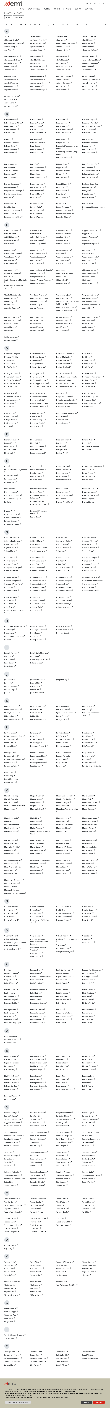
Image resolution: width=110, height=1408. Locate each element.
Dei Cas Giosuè (10, 393)
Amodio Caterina (89, 56)
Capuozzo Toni (88, 240)
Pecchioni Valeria (11, 996)
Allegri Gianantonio (38, 70)
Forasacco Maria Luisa (39, 504)
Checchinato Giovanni (64, 273)
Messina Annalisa (89, 840)
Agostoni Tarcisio (37, 50)
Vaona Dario (35, 1272)
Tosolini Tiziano (10, 1218)
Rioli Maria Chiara (11, 1076)
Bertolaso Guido (10, 164)
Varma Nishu (35, 1275)
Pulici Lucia (86, 1023)
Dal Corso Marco (37, 354)
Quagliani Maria (10, 1036)
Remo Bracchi (61, 1059)
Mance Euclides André (65, 796)
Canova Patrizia (62, 244)
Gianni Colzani (36, 564)
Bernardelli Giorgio (63, 157)
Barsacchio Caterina (64, 129)
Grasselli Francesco (90, 590)
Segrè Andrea (87, 1142)
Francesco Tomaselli (90, 495)
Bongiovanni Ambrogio (13, 190)
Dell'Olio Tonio (9, 406)
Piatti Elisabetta (88, 993)
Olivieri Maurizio (10, 946)
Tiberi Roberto (62, 1202)
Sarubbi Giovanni (89, 1116)
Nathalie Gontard (11, 920)
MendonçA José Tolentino (66, 850)
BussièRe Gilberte (63, 217)
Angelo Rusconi (10, 86)
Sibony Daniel (35, 1165)
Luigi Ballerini (61, 759)
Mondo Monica (36, 873)
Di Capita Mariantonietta (66, 400)
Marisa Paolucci (36, 828)
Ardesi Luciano (88, 76)
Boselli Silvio (35, 197)
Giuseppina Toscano (64, 590)
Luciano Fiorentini (63, 756)
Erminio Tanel (61, 453)
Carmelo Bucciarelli (38, 253)
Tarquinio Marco (36, 1212)
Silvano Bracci (61, 1155)
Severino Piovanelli (37, 1159)
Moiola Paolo (35, 867)
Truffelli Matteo (36, 1225)
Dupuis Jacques (62, 423)
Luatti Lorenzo (36, 766)
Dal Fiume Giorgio (37, 357)
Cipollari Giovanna (89, 283)
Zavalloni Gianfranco (38, 1358)
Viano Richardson (89, 1265)
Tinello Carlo (61, 1205)
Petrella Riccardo (63, 1000)
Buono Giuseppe (63, 207)
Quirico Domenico (11, 1043)
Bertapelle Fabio (88, 149)
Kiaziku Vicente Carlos (13, 719)
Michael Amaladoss (89, 847)
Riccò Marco (87, 1059)
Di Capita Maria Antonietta (66, 403)
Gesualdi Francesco (90, 547)
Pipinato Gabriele (37, 1009)
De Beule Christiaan (12, 380)
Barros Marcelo (62, 126)
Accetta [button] (99, 1402)
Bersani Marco (88, 146)
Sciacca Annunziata (64, 1142)
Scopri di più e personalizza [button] (18, 1402)
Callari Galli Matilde (38, 237)
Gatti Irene (60, 551)
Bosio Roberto (62, 190)
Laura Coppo (35, 743)
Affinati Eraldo (35, 37)
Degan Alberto (88, 387)
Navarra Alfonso (36, 907)
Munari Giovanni (89, 873)
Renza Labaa (61, 1063)
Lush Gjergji (9, 776)
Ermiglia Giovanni (63, 450)
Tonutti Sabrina (88, 1202)
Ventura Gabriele (63, 1268)
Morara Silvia (61, 867)
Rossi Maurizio (62, 1086)
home (21, 9)
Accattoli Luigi (10, 47)
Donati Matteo (36, 426)
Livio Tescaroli (87, 746)
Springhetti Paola (37, 1185)
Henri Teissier (35, 633)
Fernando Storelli (63, 480)
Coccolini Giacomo (11, 308)
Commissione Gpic (63, 298)
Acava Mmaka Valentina (13, 43)
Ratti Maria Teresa (37, 1056)
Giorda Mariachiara (64, 567)
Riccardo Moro (88, 1056)
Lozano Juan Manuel (38, 762)
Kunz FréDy (86, 709)
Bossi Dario (61, 194)
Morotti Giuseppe (63, 873)
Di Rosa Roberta (10, 416)
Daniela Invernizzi (63, 360)
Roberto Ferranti (11, 1083)
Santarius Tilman (63, 1116)
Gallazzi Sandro (36, 538)
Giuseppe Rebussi (37, 581)
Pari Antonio (61, 980)
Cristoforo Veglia (63, 320)
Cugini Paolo (87, 324)
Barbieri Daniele (36, 129)
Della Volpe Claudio (37, 393)
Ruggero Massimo (11, 1096)
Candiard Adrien (62, 237)
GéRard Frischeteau (64, 607)
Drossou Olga (61, 420)
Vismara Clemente (11, 1295)
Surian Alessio (88, 1179)
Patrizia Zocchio (10, 990)
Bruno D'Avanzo (36, 217)
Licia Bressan (87, 733)
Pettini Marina (88, 990)
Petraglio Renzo (62, 996)
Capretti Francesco (89, 237)
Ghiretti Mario (10, 561)
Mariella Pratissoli (11, 831)
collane (57, 9)
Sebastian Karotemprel (91, 1139)
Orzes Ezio (86, 936)
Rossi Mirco (61, 1083)
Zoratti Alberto (62, 1365)
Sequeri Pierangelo (11, 1155)
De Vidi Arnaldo (88, 383)
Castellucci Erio (88, 250)
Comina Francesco (37, 308)
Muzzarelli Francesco (12, 890)
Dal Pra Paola (35, 360)
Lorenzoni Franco (37, 753)
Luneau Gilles (9, 772)
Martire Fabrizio (88, 831)
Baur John (8, 139)
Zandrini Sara (9, 1365)
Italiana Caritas (36, 663)
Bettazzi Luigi (9, 174)
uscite (68, 9)
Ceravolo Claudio (37, 273)
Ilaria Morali (9, 659)
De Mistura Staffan (63, 380)
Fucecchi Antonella (11, 514)
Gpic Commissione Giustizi (92, 581)
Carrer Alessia (35, 260)
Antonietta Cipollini (64, 76)
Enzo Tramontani (63, 440)
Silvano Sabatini (62, 1159)
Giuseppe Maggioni (38, 577)
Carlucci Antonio (36, 250)
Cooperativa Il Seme (90, 295)
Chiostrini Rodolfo (89, 273)
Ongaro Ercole (36, 936)
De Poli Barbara (88, 373)
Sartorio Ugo (87, 1112)
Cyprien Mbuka (10, 340)
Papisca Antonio (62, 973)
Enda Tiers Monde (37, 446)
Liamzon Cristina (63, 746)
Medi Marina (35, 854)
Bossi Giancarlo (62, 197)
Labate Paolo (9, 743)
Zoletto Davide (62, 1355)
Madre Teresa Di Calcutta (14, 806)
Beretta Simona (36, 149)
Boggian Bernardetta (90, 171)
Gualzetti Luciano (37, 600)
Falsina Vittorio (10, 482)
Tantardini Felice (36, 1205)
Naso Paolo (9, 917)
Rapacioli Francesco (12, 1063)
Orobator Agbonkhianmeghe (67, 939)
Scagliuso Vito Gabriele (13, 1136)
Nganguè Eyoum (63, 907)
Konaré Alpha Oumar (38, 719)
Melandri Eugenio (63, 840)
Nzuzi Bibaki (87, 920)
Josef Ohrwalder (36, 693)
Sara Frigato (61, 1122)
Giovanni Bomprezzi (12, 581)
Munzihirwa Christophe (13, 880)
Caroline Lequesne (37, 257)
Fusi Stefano (35, 517)
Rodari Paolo (35, 1079)
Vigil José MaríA (88, 1272)
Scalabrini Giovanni (12, 1139)
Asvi (6, 37)
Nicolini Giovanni (89, 910)
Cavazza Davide (88, 263)
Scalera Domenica (11, 1142)
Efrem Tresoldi (10, 446)
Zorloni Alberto (88, 1352)
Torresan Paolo (88, 1208)
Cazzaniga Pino (10, 270)
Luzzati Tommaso (11, 779)
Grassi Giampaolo (11, 597)
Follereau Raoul (36, 492)
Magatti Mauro (36, 799)
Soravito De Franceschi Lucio (15, 1179)
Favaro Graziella (62, 466)
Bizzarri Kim (61, 174)
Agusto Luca (61, 37)
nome (8, 17)
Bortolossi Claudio (37, 187)
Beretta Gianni (62, 139)
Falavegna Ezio (10, 479)
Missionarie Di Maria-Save (40, 860)
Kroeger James (62, 719)
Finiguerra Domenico (12, 495)
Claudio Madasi (10, 298)
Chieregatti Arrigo (89, 270)
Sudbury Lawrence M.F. (91, 1175)
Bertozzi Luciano (10, 171)
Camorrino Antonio (63, 234)
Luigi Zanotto (87, 753)
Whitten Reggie (10, 1312)
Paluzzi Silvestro (10, 983)
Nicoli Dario (87, 907)
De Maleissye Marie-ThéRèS (67, 377)
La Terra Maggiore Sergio (14, 736)
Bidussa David (62, 164)
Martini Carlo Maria (90, 818)
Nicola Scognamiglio (64, 913)
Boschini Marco (36, 194)
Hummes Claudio (63, 633)
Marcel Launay (88, 796)
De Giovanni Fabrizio (38, 380)
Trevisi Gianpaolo (11, 1232)
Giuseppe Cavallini (37, 590)
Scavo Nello (34, 1142)
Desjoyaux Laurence (64, 397)
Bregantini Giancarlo (12, 210)
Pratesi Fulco (87, 1013)
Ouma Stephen (88, 942)
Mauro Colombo (36, 844)
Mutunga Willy (10, 887)
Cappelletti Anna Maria (91, 230)
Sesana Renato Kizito (38, 1152)
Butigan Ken (87, 204)
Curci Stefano (87, 330)
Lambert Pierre (10, 746)
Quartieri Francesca (12, 1039)
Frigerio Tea (9, 511)
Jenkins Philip (35, 683)
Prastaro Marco (88, 1009)
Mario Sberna (35, 821)
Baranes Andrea (36, 123)
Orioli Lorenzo (36, 956)
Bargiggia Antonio (37, 133)
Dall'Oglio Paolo (36, 364)
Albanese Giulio (62, 50)
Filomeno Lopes (10, 492)
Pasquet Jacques (88, 973)
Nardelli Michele (10, 913)
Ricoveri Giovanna (89, 1066)
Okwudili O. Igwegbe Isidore (15, 942)
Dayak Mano (87, 367)
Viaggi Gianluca (88, 1262)
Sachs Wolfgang (10, 1116)
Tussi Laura (60, 1218)
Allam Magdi (35, 63)
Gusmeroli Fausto (63, 597)
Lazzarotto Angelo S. (38, 746)
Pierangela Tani (10, 1009)
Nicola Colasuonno (63, 917)
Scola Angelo (61, 1146)
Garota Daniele (62, 544)
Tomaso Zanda (62, 1212)
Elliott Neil (34, 443)
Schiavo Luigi (35, 1146)
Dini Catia (8, 426)
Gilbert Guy (61, 564)
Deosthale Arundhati (38, 406)
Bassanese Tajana (89, 119)
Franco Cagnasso (89, 499)
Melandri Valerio (62, 844)
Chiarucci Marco (62, 283)
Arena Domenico (89, 83)
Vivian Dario (61, 1282)
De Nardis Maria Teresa (65, 387)
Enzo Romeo (61, 443)
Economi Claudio (11, 440)
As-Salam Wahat (10, 99)
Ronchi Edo (60, 1076)
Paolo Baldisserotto (64, 970)
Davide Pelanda (88, 364)
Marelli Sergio (9, 821)
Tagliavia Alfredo (11, 1208)
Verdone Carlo (61, 1275)
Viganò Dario (87, 1268)
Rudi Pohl (86, 1083)
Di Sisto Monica (10, 423)
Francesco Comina (89, 489)
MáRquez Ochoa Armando (14, 893)
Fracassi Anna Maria (64, 502)
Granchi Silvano (88, 587)
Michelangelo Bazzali (12, 860)
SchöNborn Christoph (65, 1139)
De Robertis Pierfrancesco (92, 377)
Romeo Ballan (35, 1089)
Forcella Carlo (61, 489)
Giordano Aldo (62, 571)
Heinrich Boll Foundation (14, 636)
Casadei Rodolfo (36, 263)
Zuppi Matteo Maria (90, 1358)
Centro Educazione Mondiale (15, 280)
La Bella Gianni (10, 733)
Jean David (8, 693)
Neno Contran (36, 917)
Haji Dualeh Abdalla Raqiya (15, 626)
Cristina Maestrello (63, 317)
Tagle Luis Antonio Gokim (14, 1205)
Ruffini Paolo (87, 1089)
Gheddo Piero (87, 551)
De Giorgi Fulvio (36, 377)
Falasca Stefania (10, 475)
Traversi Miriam (10, 1228)
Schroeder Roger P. (63, 1136)
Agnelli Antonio (36, 47)
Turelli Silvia (35, 1228)
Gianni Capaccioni (37, 561)
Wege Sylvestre (10, 1308)
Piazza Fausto (87, 1000)
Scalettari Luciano (11, 1146)
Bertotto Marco (10, 167)
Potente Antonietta (63, 1019)
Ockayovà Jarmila (11, 939)
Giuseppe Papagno (63, 581)
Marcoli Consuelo (11, 818)
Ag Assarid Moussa (37, 43)
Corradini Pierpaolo (12, 317)
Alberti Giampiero (89, 37)
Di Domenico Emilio (64, 406)
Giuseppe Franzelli (37, 587)
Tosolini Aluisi (9, 1222)
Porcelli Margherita (64, 1016)
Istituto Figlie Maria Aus (39, 659)
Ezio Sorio (86, 450)
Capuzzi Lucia (9, 250)
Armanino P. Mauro (89, 89)
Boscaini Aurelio (36, 190)
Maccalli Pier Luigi (11, 796)
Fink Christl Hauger (12, 499)
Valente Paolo (9, 1262)
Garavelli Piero (61, 538)
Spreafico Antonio (37, 1179)
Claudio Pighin (10, 301)
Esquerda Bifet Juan (90, 443)
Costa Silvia (8, 330)
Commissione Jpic (63, 295)
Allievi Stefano (62, 56)
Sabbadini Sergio (11, 1112)
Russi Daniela (9, 1099)
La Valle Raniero (10, 739)
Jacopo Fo (8, 683)
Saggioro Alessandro (12, 1122)
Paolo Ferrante (36, 980)
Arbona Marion (62, 86)
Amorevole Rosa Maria (91, 60)
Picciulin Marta (88, 1003)
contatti (89, 9)
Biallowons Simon (37, 171)
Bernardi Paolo (88, 139)
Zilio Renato (35, 1365)
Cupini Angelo (88, 327)
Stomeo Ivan (61, 1185)
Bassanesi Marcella (89, 123)
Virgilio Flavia (9, 1292)
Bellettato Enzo (10, 152)
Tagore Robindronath (12, 1212)
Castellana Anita (62, 260)
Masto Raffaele (10, 844)
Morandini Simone (63, 863)
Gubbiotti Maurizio (37, 604)
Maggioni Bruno (36, 802)
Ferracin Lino (87, 470)
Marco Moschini (88, 806)
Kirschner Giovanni (37, 706)
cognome (18, 17)
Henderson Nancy (37, 626)
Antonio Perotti (62, 80)
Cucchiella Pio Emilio (90, 317)
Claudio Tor (9, 305)
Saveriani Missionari (90, 1119)
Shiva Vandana (36, 1162)
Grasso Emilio (9, 600)
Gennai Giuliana (88, 538)
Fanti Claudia (35, 466)
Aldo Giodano (87, 47)
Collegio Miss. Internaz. (39, 298)
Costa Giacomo (10, 327)
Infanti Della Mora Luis (39, 653)
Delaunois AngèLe (11, 400)
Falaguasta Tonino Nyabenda (15, 470)
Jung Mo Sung (62, 679)
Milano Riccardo (10, 873)
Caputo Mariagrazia (90, 244)
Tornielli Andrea (88, 1205)
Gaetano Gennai (10, 544)
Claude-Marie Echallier (13, 295)
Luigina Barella (88, 756)
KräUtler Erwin (88, 706)
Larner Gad (34, 736)
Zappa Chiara (35, 1355)
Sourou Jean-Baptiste (38, 1172)
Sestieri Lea (34, 1155)
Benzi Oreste (35, 146)
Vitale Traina (35, 1282)
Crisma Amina (35, 324)
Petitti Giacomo (62, 993)
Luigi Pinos (60, 766)
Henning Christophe (38, 629)
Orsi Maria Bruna (63, 948)
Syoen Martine (88, 1182)
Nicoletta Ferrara (63, 920)
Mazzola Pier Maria (37, 850)
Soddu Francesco (88, 1165)
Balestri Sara (9, 133)
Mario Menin (35, 825)
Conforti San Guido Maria (66, 307)
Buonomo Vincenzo (64, 210)
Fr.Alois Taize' (61, 499)
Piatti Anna (86, 996)
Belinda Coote (10, 146)
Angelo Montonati (37, 76)
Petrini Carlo (61, 1003)
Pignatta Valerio (10, 1019)
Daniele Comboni (63, 367)
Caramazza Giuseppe (12, 253)
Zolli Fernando (62, 1358)
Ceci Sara (8, 277)
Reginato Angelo (37, 1069)
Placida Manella (36, 1019)
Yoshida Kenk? (10, 1338)
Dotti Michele (61, 416)
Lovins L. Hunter (36, 759)
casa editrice (34, 9)
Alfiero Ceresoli (10, 66)
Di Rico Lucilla (9, 413)
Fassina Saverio (36, 476)
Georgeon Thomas (89, 541)
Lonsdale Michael (11, 756)
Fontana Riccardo (37, 501)
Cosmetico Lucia (10, 324)
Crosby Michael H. (63, 324)
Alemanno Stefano (89, 50)
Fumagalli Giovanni (12, 524)
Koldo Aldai (34, 716)
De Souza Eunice (89, 380)
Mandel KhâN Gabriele (65, 799)
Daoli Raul (86, 354)
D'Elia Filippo (9, 360)
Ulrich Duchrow (10, 1245)
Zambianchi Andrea (12, 1355)
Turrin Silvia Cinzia (37, 1232)
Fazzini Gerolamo (63, 470)
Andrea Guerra (10, 76)
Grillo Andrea (9, 604)
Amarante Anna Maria (64, 66)
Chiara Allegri (61, 280)
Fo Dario (7, 502)
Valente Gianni (10, 1265)
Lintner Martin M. (89, 743)
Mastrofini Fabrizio (11, 847)
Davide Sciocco (88, 360)
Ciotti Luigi (86, 280)
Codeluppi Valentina (38, 295)
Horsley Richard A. (37, 639)
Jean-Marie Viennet (37, 679)
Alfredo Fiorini (36, 56)
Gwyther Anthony (63, 604)
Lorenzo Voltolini (11, 766)
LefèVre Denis (61, 736)
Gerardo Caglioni (89, 544)
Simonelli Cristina (89, 1152)
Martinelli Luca (62, 821)
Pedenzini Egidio (11, 1003)
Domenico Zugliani (37, 420)
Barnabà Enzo (61, 119)
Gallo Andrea (35, 544)
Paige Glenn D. (10, 980)
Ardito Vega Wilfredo (90, 80)
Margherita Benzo (11, 828)
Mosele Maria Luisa (89, 870)
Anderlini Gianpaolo (90, 63)
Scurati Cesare (87, 1136)
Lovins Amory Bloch (38, 756)
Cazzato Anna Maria (12, 273)
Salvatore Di (35, 1116)
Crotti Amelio (61, 327)
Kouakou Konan (62, 709)
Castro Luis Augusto (90, 257)
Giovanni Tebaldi (11, 577)
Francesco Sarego (89, 492)
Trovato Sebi (35, 1222)
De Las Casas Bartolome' (40, 387)
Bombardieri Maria (89, 177)
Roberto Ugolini (10, 1089)
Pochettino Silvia (37, 1023)
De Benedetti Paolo (12, 377)
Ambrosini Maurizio (63, 70)
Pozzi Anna (60, 1023)
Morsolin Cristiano (89, 860)
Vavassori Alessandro (64, 1262)
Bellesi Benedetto (11, 149)
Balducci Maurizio (11, 129)
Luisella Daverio (88, 762)
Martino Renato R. (89, 828)
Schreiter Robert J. (63, 1132)
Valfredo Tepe (9, 1275)
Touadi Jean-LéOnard (12, 1225)
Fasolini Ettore (36, 473)
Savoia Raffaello (10, 1132)
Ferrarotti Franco (88, 476)
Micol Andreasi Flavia (12, 867)
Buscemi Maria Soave (64, 214)
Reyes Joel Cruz (62, 1066)
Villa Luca (86, 1275)
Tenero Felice (61, 1199)
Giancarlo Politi (36, 557)
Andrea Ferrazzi (10, 80)
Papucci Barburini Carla (65, 976)
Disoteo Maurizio (37, 413)
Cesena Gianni (61, 270)
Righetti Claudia (88, 1069)
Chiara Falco (61, 277)
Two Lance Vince (63, 1225)
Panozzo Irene (36, 970)
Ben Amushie (35, 139)
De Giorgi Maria (36, 373)
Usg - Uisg (8, 1248)
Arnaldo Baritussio (11, 96)
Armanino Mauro (89, 86)
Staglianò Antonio (63, 1172)
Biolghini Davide (62, 171)
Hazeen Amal (9, 633)
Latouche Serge (36, 739)
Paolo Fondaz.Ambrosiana (40, 976)
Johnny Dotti (35, 689)
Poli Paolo (60, 1009)
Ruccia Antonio (88, 1079)
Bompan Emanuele (12, 184)
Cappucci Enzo (87, 234)
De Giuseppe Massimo (39, 383)
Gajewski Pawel (10, 547)
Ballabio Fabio (36, 119)
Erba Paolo (60, 446)
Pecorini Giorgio (10, 1000)
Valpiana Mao (35, 1265)
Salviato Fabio (35, 1119)
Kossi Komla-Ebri (62, 706)
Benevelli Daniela (37, 143)
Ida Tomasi (8, 656)
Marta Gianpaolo (63, 818)
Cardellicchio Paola (11, 257)
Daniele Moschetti (63, 364)
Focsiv (6, 466)
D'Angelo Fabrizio (11, 357)
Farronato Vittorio (37, 470)
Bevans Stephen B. (37, 167)
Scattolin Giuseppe (37, 1139)
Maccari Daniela (10, 802)
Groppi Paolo (35, 597)
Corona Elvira (87, 308)
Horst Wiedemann (63, 626)
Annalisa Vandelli (37, 80)
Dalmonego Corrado (64, 354)
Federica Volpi (62, 476)
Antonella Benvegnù (38, 89)
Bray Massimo (9, 207)
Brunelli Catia (35, 207)
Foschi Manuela (62, 492)
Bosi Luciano (61, 187)
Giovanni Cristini (88, 567)
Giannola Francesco (38, 571)
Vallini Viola (35, 1262)
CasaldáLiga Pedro (63, 250)
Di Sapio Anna (10, 420)
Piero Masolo (9, 1016)
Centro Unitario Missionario (41, 270)
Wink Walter (9, 1318)
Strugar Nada (87, 1172)
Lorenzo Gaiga (10, 762)
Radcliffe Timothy (11, 1056)
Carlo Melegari (10, 263)
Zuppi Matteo (87, 1355)
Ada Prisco (8, 50)
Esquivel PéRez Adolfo (90, 446)
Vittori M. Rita (35, 1292)
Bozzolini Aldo (88, 194)
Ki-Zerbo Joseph (10, 716)
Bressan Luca (9, 214)
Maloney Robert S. (37, 809)
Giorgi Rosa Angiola (90, 557)
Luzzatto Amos (10, 782)
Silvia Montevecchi (63, 1162)
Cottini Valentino (36, 317)
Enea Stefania (35, 450)
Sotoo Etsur (8, 1182)
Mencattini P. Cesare (64, 847)
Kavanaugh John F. (11, 706)
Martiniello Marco (89, 825)
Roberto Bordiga (11, 1086)
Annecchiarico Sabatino (39, 83)
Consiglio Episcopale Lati (66, 310)
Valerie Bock (9, 1272)
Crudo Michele (62, 330)
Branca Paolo (9, 204)
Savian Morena (88, 1122)
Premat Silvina (88, 1016)
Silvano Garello (62, 1152)
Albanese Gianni (62, 47)
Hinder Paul (35, 636)
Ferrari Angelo (88, 473)
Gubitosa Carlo (36, 607)
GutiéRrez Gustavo (63, 600)
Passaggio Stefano (89, 976)
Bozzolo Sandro (88, 197)
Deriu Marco (61, 393)
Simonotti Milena (89, 1155)
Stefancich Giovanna (64, 1175)
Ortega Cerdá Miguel (64, 951)
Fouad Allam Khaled (64, 495)
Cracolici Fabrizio (36, 320)
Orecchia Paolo (36, 953)
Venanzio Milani (62, 1265)
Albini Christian (88, 40)
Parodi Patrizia (62, 983)
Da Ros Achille (10, 367)
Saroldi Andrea (62, 1126)
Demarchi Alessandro (38, 397)
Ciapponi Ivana (88, 277)
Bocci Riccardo (62, 177)
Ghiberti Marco (10, 557)
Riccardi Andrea (62, 1069)
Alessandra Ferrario (12, 56)
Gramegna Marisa (89, 584)
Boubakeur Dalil (88, 187)
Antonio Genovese (63, 83)
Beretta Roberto (36, 152)
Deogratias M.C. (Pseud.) (39, 403)
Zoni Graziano (61, 1362)
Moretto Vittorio (62, 870)
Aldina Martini (88, 43)
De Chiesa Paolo (10, 387)
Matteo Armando (11, 854)
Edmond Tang (9, 443)
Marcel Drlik (87, 799)
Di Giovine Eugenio (89, 397)
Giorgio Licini (87, 561)
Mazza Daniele (36, 847)
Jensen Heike (35, 686)
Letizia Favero (61, 743)
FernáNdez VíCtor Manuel (92, 466)
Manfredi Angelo (63, 802)
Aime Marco (61, 40)
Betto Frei (34, 164)
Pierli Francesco (10, 1013)
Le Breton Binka (62, 733)
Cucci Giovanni (88, 320)
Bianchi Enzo (35, 174)
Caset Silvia (60, 253)
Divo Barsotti (35, 416)
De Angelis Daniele (11, 373)
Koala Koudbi (35, 713)
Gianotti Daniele (62, 557)
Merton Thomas (62, 854)
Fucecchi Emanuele (12, 518)
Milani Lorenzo (10, 870)
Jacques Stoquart (11, 686)
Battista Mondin (88, 129)
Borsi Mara (8, 197)
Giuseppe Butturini (37, 584)
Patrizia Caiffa (87, 983)
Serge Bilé (8, 1162)
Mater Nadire (9, 850)
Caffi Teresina (9, 234)
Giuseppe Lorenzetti (64, 587)
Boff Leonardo (88, 167)
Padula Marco (9, 976)
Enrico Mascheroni (37, 453)
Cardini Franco (10, 260)
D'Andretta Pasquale (12, 354)
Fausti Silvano (35, 480)
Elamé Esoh (9, 453)
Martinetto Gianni (63, 828)
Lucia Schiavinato (63, 753)
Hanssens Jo (9, 629)
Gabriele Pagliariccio (12, 541)
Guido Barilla (35, 610)
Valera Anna (9, 1268)
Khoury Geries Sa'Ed (12, 713)
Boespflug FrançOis (90, 164)
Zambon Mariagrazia (12, 1358)
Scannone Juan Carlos (39, 1132)
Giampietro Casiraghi (12, 567)
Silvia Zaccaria (62, 1165)
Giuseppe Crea (62, 584)
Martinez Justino (62, 831)
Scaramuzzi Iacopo (37, 1136)
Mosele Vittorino (89, 867)
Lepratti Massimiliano (64, 739)
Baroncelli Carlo (62, 123)
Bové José (86, 190)
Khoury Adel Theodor (12, 709)
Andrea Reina (87, 66)
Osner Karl (86, 939)
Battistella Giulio (88, 133)
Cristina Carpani (36, 330)
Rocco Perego (35, 1076)
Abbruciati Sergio (11, 40)
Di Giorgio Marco (88, 393)
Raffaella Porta (10, 1059)
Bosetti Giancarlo (63, 184)
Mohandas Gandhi (37, 863)
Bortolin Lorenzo (37, 184)
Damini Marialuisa (63, 357)
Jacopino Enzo (9, 679)
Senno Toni (8, 1152)
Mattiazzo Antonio (37, 840)
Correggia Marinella (12, 320)
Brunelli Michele (36, 210)
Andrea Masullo (88, 70)
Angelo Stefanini (10, 89)
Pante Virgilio (35, 973)
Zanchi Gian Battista (12, 1362)
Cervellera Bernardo (38, 283)
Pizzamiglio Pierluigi (38, 1016)
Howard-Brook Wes (64, 629)
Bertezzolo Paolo (89, 152)
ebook (78, 9)
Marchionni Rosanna (90, 802)
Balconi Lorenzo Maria (13, 123)
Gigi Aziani (60, 561)
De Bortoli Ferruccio (12, 383)
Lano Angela (35, 733)
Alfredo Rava (9, 70)
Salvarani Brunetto (37, 1112)
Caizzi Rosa (8, 244)
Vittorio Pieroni (36, 1295)
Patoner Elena (88, 980)
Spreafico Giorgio (37, 1182)
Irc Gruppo (34, 656)
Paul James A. (9, 993)
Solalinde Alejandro (12, 1172)
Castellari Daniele (63, 263)
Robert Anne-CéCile (12, 1079)
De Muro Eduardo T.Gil (65, 383)
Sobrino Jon (87, 1162)
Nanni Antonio (10, 910)
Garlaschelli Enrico (63, 541)
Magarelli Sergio (36, 796)
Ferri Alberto (9, 489)
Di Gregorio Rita (88, 400)
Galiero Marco (10, 551)
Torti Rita (86, 1212)
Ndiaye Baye (35, 910)
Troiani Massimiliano (38, 1218)
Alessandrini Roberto (12, 60)
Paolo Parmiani (36, 983)
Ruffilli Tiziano (87, 1086)
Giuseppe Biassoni (63, 577)
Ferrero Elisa (87, 480)
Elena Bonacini (36, 440)
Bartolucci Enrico (63, 133)
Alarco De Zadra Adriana (66, 43)
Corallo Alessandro (89, 298)
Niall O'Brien (61, 910)
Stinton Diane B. (62, 1179)
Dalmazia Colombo (37, 367)
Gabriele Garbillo (11, 538)
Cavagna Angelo (88, 260)
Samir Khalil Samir (37, 1126)
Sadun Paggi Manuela (13, 1119)
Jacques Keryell (10, 689)
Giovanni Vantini (88, 571)
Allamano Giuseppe (38, 66)
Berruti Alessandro (89, 143)
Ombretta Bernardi (12, 949)
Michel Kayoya (88, 850)
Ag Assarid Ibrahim (38, 40)
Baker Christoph (10, 119)
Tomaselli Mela (62, 1208)
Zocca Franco (61, 1352)
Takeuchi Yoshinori (37, 1199)
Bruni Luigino (35, 214)
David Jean (86, 357)
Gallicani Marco (36, 541)
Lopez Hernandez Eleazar (14, 759)
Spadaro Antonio (37, 1175)
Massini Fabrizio (10, 840)
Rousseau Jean (88, 1076)
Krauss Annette (62, 716)
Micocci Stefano (10, 863)
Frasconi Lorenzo (88, 502)
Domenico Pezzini (37, 423)
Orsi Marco (60, 945)
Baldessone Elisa (11, 126)
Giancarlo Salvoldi (11, 571)
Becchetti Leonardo (11, 143)
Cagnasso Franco (11, 240)
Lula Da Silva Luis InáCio (91, 766)
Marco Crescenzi (88, 809)
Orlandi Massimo (63, 936)
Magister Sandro (36, 806)
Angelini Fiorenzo (11, 83)
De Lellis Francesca (63, 373)
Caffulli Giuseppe (11, 237)
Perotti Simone (62, 990)
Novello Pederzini (89, 917)
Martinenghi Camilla (64, 825)
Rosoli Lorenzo (62, 1079)
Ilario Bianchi (9, 663)
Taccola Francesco (11, 1199)
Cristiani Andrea (36, 327)
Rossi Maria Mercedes (65, 1089)
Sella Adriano (87, 1146)
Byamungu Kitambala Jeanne (93, 207)
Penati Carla (35, 1000)
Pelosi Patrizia (35, 993)
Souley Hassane (10, 1185)
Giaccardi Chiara (10, 564)
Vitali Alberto (35, 1285)
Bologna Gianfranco (90, 174)
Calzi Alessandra (36, 240)
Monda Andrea (36, 870)
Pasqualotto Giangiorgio (92, 970)
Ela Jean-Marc (9, 450)
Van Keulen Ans (36, 1268)
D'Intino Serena (10, 364)
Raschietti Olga (10, 1069)
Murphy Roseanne (11, 883)
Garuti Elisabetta (63, 547)
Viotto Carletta (9, 1285)
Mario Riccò (35, 818)
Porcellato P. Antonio (64, 1013)
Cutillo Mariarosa (11, 337)
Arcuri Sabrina (62, 89)
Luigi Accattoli (61, 762)
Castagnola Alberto (64, 257)
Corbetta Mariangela (90, 305)
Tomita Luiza (87, 1199)
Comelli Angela (36, 305)
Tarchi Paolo (35, 1208)
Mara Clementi (62, 806)
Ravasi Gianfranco (37, 1059)
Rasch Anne (9, 1066)
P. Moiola (7, 970)
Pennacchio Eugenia (38, 1003)
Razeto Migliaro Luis (38, 1063)
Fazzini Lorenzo (62, 473)
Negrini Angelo (36, 913)
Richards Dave (88, 1063)
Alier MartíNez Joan (37, 60)
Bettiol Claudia (10, 177)
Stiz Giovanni (61, 1182)
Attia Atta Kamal (10, 106)
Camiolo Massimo (63, 230)
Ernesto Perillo (88, 440)
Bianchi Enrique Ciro (38, 177)
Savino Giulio (87, 1126)
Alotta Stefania (62, 60)
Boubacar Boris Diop (90, 184)
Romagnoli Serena (37, 1083)
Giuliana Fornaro (11, 590)
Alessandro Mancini (12, 63)
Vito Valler (34, 1288)
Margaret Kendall (11, 825)
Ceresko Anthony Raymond (41, 280)
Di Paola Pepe (87, 406)
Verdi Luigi (60, 1272)
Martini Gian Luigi (89, 821)
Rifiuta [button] (86, 1402)
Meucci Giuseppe (89, 844)
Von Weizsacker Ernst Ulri (66, 1285)
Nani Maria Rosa (10, 907)
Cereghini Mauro (37, 277)
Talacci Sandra (36, 1202)
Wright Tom (9, 1321)
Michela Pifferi (88, 854)
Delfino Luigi (9, 403)
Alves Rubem (61, 63)
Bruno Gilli (60, 204)
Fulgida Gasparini (11, 521)
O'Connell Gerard (11, 936)
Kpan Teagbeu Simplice (65, 713)
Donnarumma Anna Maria (66, 413)
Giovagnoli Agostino (90, 564)
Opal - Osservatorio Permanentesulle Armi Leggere (39, 941)
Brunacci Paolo (36, 204)
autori (47, 9)
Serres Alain (9, 1165)
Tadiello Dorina (10, 1202)
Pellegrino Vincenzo (38, 990)
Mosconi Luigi (87, 863)
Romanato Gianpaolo (38, 1086)
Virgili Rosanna (10, 1288)
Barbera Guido (36, 126)
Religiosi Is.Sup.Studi (64, 1056)
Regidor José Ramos (38, 1066)
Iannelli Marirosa (11, 653)
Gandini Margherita (38, 551)
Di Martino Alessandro (91, 403)
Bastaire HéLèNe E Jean (91, 126)
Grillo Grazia (9, 607)
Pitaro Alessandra (37, 1013)
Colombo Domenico (38, 301)
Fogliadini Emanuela (38, 489)
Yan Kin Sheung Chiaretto (14, 1335)
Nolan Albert (87, 913)
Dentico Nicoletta (37, 400)
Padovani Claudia (11, 973)
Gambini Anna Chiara (38, 547)
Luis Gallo (86, 759)
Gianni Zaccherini (37, 567)
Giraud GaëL (9, 587)
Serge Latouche (10, 1159)
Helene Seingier (10, 639)
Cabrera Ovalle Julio (12, 230)
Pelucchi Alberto (36, 996)
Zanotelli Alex (35, 1352)
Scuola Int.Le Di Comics (91, 1132)
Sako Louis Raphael (12, 1126)
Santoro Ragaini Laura (65, 1119)
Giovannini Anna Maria (13, 584)
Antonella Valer (36, 86)
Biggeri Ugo (61, 167)
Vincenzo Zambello (11, 1282)
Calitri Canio (35, 234)
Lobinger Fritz (9, 753)
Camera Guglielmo (37, 244)
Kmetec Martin (36, 709)
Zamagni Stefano (11, 1352)
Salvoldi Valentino (37, 1122)
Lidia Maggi (87, 736)
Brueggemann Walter (13, 217)
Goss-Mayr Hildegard (90, 577)
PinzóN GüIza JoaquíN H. (13, 1023)
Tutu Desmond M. (63, 1222)
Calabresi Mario (36, 230)
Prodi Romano (87, 1019)
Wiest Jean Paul (10, 1315)
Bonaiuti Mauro (10, 187)
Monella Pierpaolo (63, 860)
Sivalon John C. (88, 1159)
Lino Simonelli (88, 739)
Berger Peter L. (62, 143)
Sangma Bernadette (64, 1112)
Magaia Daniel (10, 809)
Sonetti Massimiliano (12, 1175)
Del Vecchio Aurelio (12, 397)
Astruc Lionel (9, 103)
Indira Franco (9, 666)
